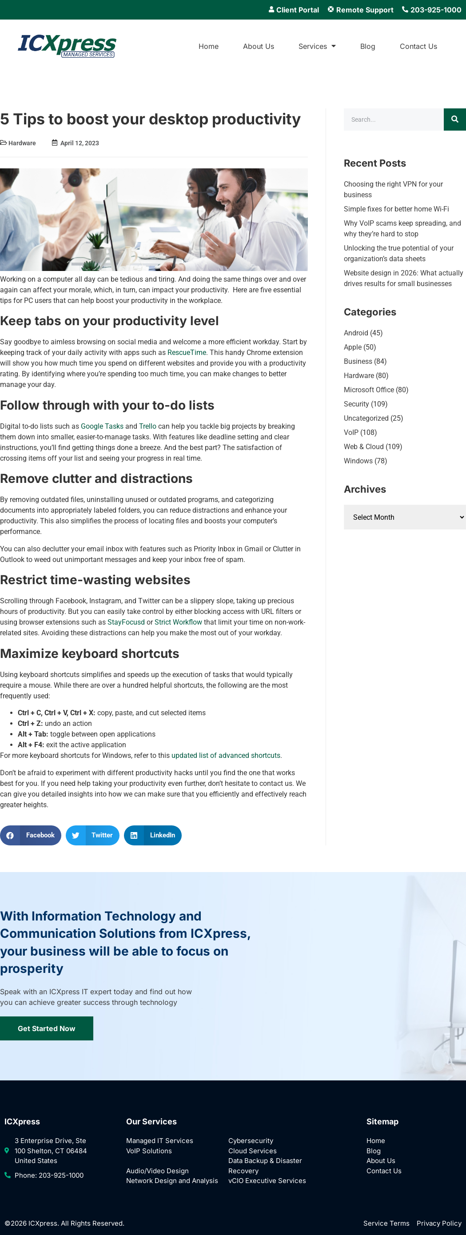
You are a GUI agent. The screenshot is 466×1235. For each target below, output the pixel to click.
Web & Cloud (364, 446)
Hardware (22, 143)
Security (356, 404)
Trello (146, 426)
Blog (367, 46)
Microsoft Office (369, 390)
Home (209, 46)
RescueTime (186, 352)
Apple (353, 347)
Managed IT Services (159, 1140)
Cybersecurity (250, 1140)
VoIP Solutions (149, 1151)
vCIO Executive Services (267, 1180)
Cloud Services (252, 1151)
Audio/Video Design (157, 1171)
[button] (30, 835)
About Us (258, 46)
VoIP (351, 432)
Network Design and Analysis (172, 1180)
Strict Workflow (178, 622)
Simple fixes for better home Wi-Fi (396, 209)
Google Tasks (101, 426)
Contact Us (418, 46)
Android (356, 333)
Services (317, 46)
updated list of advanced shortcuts (225, 755)
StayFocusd (126, 622)
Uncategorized (366, 418)
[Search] (455, 119)
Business (358, 361)
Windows (358, 461)
